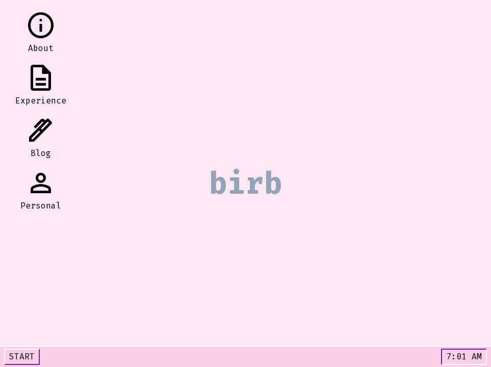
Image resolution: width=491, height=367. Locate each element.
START (22, 356)
